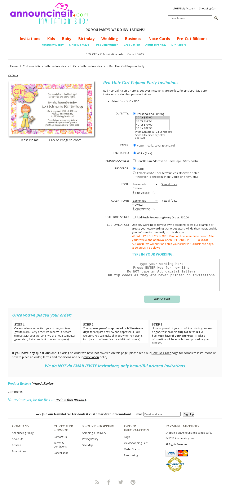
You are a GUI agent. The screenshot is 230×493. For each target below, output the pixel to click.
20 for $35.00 (152, 117)
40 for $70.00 (152, 125)
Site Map (87, 450)
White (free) (142, 153)
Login (127, 442)
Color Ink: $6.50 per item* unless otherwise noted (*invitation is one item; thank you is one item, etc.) (165, 175)
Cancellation (61, 458)
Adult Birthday (155, 45)
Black (138, 169)
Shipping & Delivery (94, 438)
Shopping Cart (207, 8)
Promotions (19, 456)
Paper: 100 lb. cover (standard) (154, 145)
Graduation (132, 45)
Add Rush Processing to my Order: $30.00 (161, 217)
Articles (16, 450)
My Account (183, 8)
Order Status (132, 454)
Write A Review (42, 389)
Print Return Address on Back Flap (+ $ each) (165, 161)
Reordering (131, 460)
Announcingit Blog (23, 438)
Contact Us (60, 442)
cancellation (91, 362)
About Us (17, 444)
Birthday (86, 38)
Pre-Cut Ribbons (192, 38)
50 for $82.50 (152, 128)
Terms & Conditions (60, 449)
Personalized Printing (148, 114)
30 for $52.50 (152, 121)
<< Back (13, 75)
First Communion (106, 45)
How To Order (161, 358)
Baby (66, 38)
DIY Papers (178, 45)
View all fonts (169, 184)
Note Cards (159, 38)
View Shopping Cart (135, 448)
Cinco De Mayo (79, 45)
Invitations (30, 38)
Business (133, 38)
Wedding (109, 38)
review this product (71, 404)
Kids (51, 38)
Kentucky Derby (52, 45)
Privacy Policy (90, 444)
